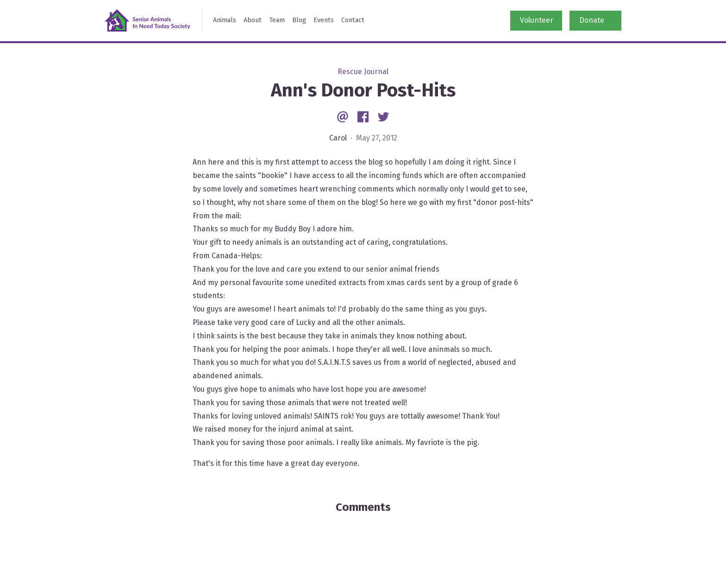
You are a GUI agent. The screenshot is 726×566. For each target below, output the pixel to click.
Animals (224, 20)
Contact (352, 20)
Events (323, 20)
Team (277, 20)
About (253, 20)
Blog (299, 20)
